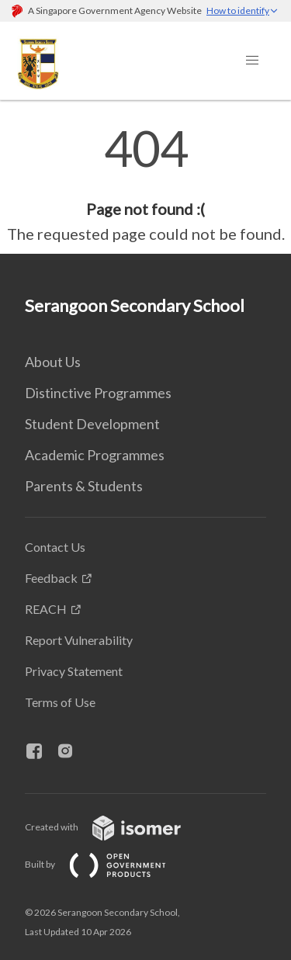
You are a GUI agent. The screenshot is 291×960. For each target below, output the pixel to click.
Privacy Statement (74, 671)
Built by (108, 864)
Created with (115, 827)
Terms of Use (60, 702)
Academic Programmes (95, 454)
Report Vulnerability (79, 639)
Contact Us (55, 546)
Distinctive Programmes (98, 392)
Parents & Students (84, 485)
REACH (46, 608)
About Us (53, 361)
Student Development (92, 423)
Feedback (51, 577)
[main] (145, 184)
